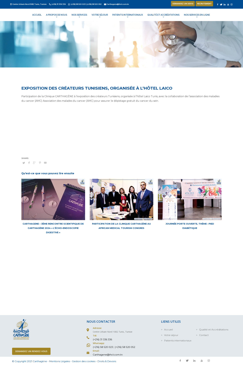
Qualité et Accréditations (213, 329)
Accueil (168, 329)
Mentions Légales (59, 361)
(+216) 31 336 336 (59, 4)
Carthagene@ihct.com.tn (118, 4)
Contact (204, 335)
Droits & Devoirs (106, 361)
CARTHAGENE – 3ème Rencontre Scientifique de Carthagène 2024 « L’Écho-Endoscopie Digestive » (53, 228)
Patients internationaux (177, 340)
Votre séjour (171, 335)
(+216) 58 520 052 (94, 4)
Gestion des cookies (83, 361)
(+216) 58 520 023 (78, 4)
